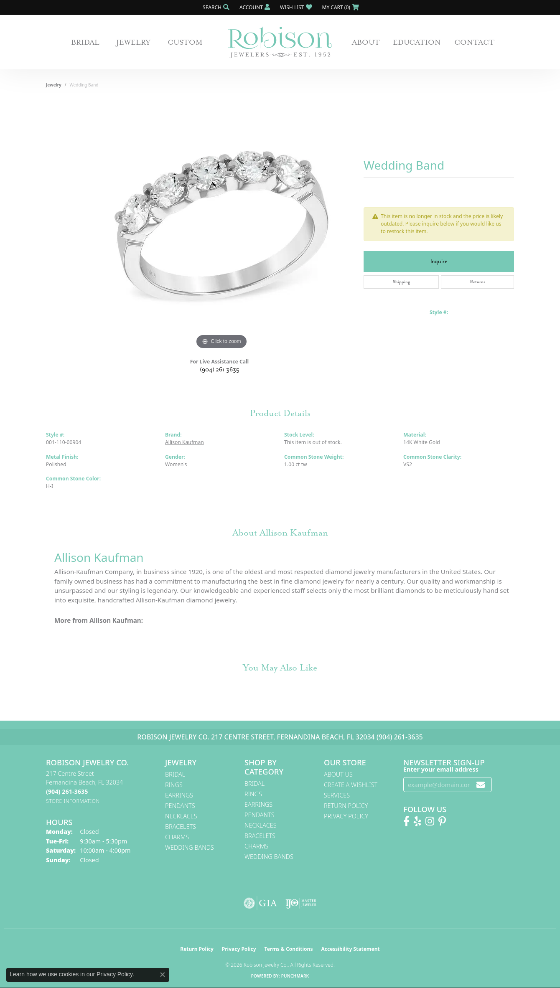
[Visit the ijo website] (301, 903)
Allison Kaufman (184, 442)
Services (337, 795)
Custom (185, 42)
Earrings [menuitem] (179, 795)
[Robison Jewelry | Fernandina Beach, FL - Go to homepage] (280, 42)
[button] (215, 7)
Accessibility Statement (350, 948)
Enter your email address (441, 769)
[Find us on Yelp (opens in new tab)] (417, 821)
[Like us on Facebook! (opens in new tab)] (406, 821)
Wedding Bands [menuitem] (189, 847)
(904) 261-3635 (219, 369)
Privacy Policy (346, 816)
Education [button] (417, 42)
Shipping (401, 281)
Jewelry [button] (133, 42)
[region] (221, 226)
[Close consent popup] (162, 974)
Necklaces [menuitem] (181, 816)
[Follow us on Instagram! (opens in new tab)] (429, 821)
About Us (338, 774)
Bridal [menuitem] (175, 774)
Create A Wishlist (350, 785)
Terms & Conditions (289, 948)
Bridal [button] (85, 42)
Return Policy (346, 806)
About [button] (366, 42)
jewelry (53, 85)
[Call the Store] (67, 791)
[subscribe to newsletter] (480, 784)
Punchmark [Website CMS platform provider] (295, 976)
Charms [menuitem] (177, 837)
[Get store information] (73, 801)
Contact (474, 42)
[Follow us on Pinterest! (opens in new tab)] (442, 821)
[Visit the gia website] (260, 903)
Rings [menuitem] (174, 785)
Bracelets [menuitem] (180, 827)
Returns (477, 281)
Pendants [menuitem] (180, 806)
